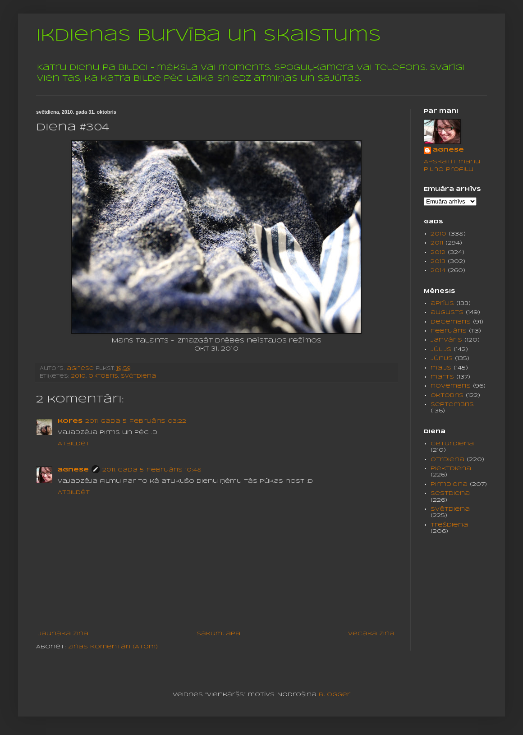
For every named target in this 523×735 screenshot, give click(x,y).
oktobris (103, 376)
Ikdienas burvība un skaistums (208, 36)
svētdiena (138, 376)
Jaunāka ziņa (63, 633)
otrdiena (447, 459)
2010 (78, 376)
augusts (447, 312)
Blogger (334, 694)
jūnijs (442, 358)
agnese (73, 469)
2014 (438, 270)
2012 (438, 252)
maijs (441, 367)
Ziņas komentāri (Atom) (113, 646)
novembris (451, 386)
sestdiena (450, 493)
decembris (451, 321)
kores (70, 421)
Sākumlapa (218, 633)
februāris (449, 330)
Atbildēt (74, 443)
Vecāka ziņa (371, 633)
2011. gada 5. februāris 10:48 (152, 469)
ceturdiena (452, 443)
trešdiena (449, 524)
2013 (438, 261)
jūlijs (441, 349)
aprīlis (442, 303)
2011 (437, 242)
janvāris (446, 339)
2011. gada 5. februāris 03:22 (135, 421)
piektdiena (451, 468)
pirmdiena (449, 484)
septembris (452, 404)
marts (442, 376)
